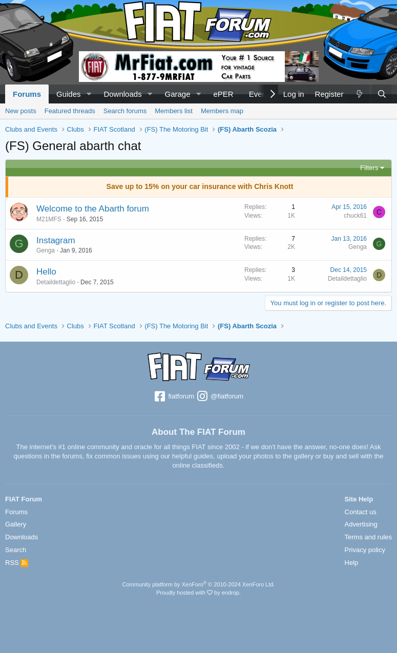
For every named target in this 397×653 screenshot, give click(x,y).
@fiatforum (219, 397)
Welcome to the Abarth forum (92, 209)
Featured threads (70, 111)
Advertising (361, 524)
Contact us (361, 512)
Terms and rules (368, 537)
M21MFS (48, 219)
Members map (222, 111)
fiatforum (174, 397)
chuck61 (355, 215)
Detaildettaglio (55, 282)
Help (352, 562)
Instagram (55, 240)
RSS (16, 562)
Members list (174, 111)
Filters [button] (369, 168)
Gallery (15, 524)
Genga (45, 250)
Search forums (125, 111)
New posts (20, 111)
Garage (178, 94)
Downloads (122, 94)
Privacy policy (365, 550)
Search (15, 550)
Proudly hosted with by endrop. (198, 592)
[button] (88, 94)
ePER (223, 94)
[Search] (382, 94)
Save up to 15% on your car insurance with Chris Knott (200, 186)
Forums (27, 94)
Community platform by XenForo (198, 584)
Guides (68, 94)
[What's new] (358, 94)
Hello (46, 272)
